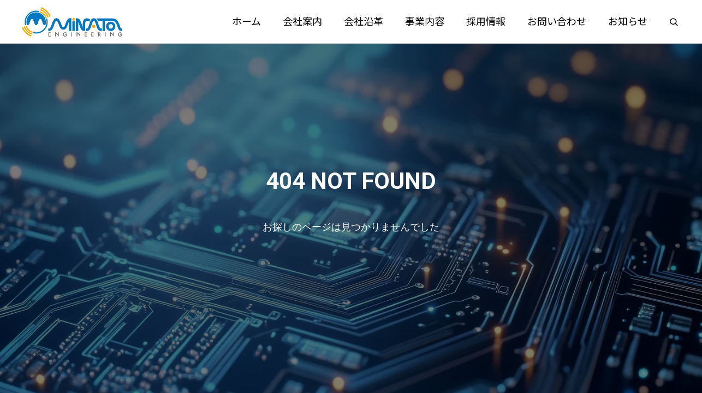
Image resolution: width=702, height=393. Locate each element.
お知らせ (627, 21)
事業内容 (424, 21)
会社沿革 (363, 21)
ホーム (246, 21)
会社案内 (302, 21)
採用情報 (485, 21)
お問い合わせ (556, 21)
